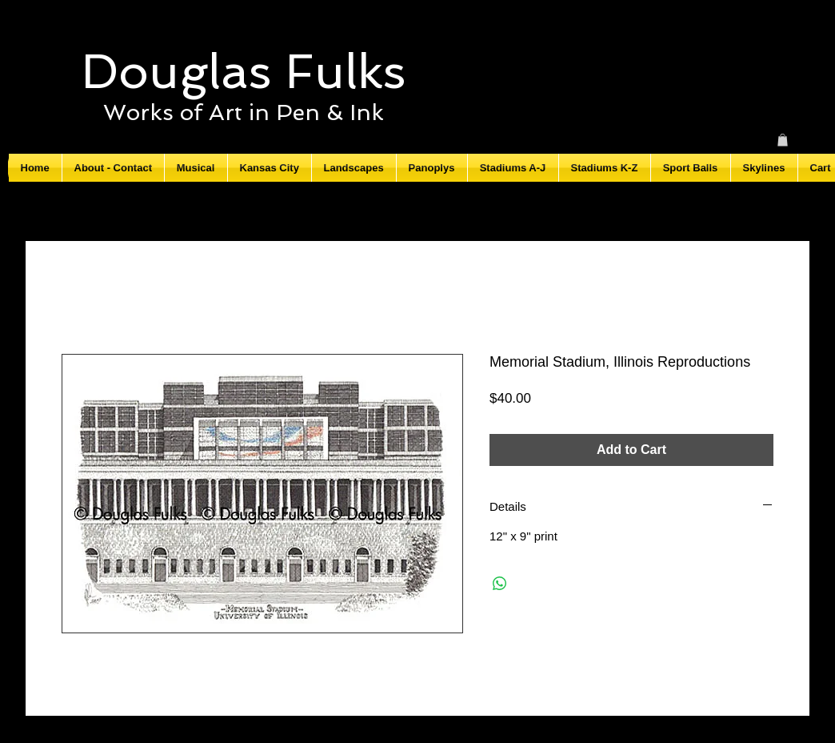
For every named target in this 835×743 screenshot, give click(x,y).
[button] (782, 140)
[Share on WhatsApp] (499, 583)
